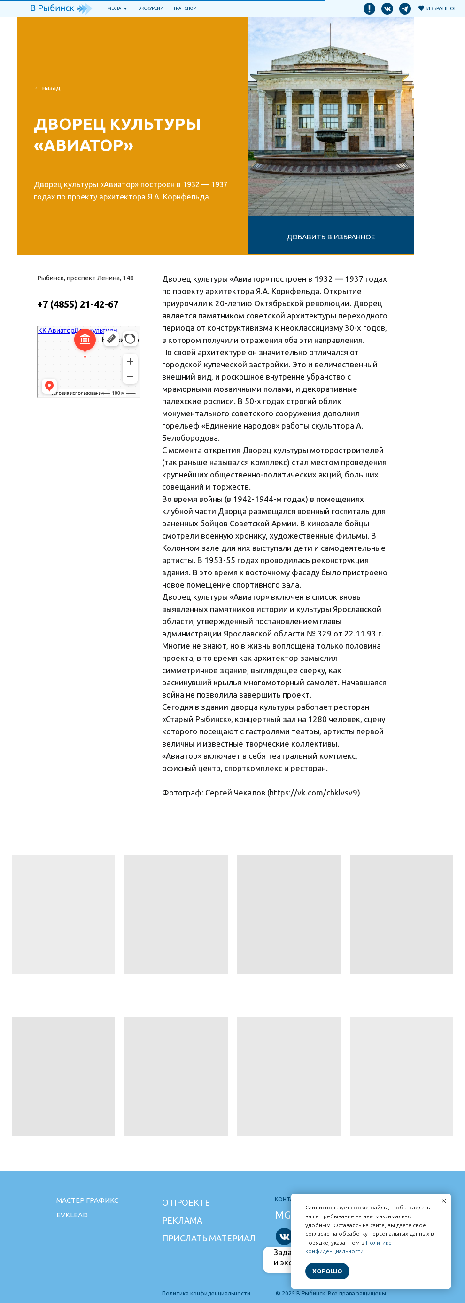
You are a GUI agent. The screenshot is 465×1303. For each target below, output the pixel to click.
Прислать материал (209, 1238)
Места (114, 8)
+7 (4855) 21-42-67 (78, 304)
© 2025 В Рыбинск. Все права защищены (331, 1293)
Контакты (290, 1199)
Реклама (182, 1220)
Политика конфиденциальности (206, 1293)
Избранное (441, 8)
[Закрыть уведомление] (444, 1201)
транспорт (185, 8)
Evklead (72, 1215)
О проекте (186, 1202)
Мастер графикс (87, 1200)
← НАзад (47, 88)
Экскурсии (151, 8)
